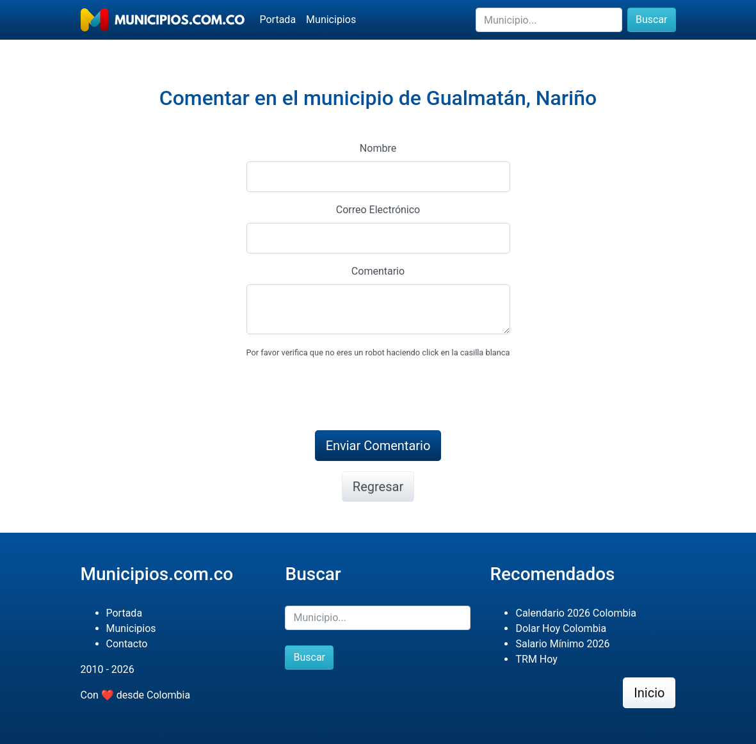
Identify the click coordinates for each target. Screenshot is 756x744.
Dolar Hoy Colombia (560, 628)
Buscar (652, 19)
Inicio (649, 692)
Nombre (378, 148)
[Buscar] (549, 20)
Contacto (127, 644)
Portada (278, 19)
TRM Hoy (536, 659)
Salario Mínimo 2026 (562, 644)
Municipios (331, 19)
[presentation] (343, 395)
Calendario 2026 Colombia (575, 613)
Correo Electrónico (378, 210)
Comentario (378, 271)
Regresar (378, 486)
